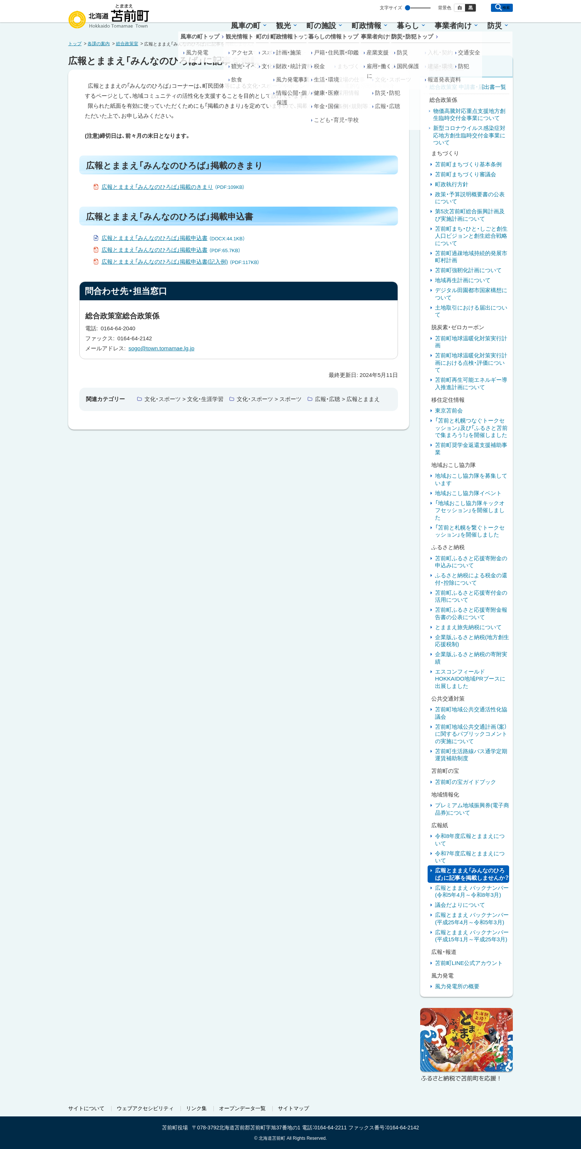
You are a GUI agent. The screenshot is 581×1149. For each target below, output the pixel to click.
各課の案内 (98, 43)
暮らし (408, 25)
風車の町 (245, 25)
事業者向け (453, 25)
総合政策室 (127, 43)
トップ (75, 43)
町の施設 (321, 25)
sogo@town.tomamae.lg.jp (162, 348)
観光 (283, 25)
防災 (494, 25)
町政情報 (366, 25)
